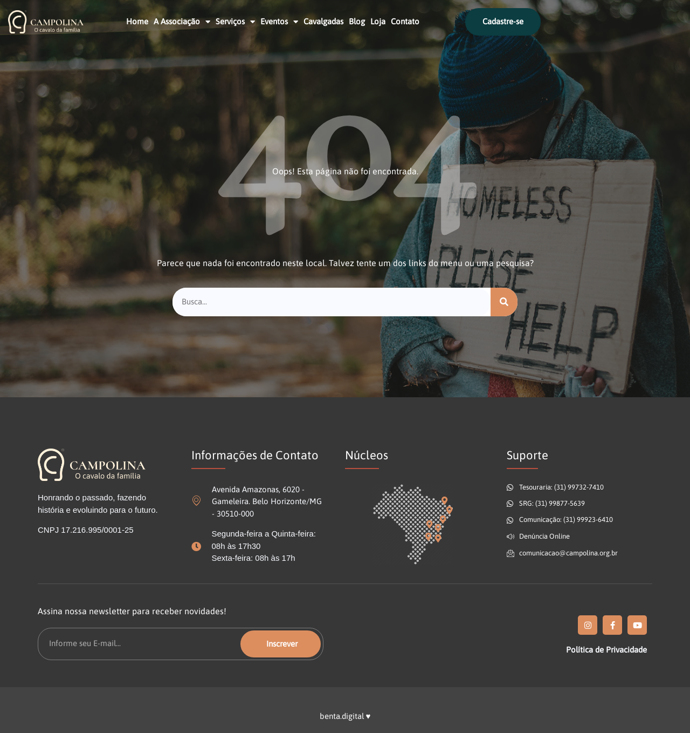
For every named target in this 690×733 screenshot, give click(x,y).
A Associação (182, 21)
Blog (357, 21)
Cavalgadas (323, 21)
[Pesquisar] (504, 302)
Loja (377, 21)
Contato (405, 21)
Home (137, 21)
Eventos (279, 21)
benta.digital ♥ (345, 716)
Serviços (235, 21)
